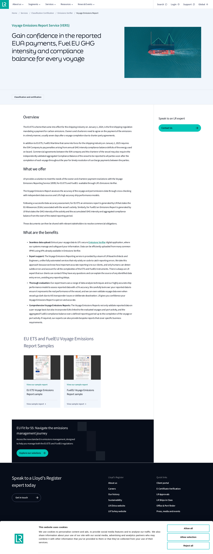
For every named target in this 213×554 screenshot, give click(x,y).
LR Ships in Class (164, 500)
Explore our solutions (30, 453)
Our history (114, 494)
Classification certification (42, 13)
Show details (182, 548)
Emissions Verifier (65, 13)
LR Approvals (162, 494)
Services (24, 13)
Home (14, 13)
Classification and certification (27, 97)
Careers (112, 488)
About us (112, 482)
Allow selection (188, 526)
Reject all (188, 535)
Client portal (162, 482)
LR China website (116, 505)
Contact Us (166, 127)
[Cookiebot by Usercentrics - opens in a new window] (19, 548)
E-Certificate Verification (168, 488)
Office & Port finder (165, 505)
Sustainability (115, 500)
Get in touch (22, 497)
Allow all (188, 518)
